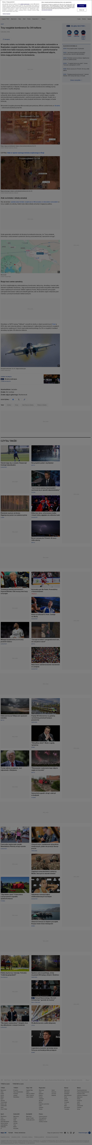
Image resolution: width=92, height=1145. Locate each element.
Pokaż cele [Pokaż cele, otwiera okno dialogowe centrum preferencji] (81, 9)
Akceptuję (81, 5)
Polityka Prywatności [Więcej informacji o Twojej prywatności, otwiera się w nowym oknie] (6, 13)
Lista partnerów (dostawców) (47, 9)
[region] (46, 8)
